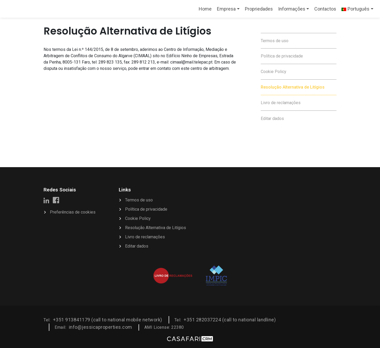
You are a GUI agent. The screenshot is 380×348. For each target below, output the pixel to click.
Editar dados (272, 118)
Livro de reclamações (281, 102)
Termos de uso (274, 40)
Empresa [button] (226, 9)
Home (206, 10)
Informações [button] (291, 9)
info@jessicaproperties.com (100, 327)
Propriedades (259, 9)
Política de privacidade (282, 56)
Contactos (325, 9)
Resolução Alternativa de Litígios (293, 87)
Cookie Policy (273, 71)
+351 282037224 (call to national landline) (230, 319)
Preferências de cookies (73, 212)
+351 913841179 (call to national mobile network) (107, 319)
